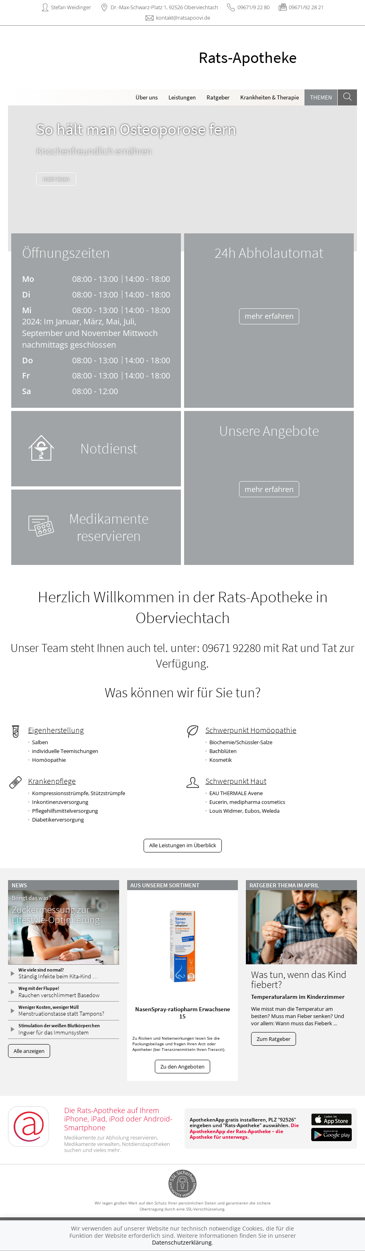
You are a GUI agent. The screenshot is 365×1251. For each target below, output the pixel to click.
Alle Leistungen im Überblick (182, 845)
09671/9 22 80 (253, 7)
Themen (321, 97)
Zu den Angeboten (182, 1066)
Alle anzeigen (29, 1051)
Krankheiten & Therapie (269, 97)
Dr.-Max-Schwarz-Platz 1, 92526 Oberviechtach (164, 7)
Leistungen (182, 97)
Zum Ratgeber (273, 1038)
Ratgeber (218, 97)
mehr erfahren (269, 316)
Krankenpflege (52, 781)
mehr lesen (61, 178)
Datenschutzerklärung (182, 1242)
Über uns (147, 97)
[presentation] (18, 180)
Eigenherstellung (56, 730)
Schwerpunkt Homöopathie (250, 730)
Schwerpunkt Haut (235, 781)
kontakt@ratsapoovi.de (183, 17)
